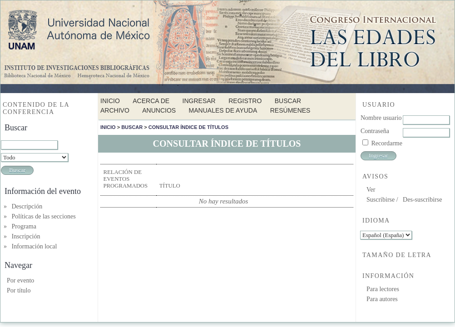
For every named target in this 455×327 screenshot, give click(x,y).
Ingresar (199, 100)
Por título (19, 290)
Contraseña (375, 131)
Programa (24, 226)
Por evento (20, 280)
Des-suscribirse (422, 199)
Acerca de (151, 100)
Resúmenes (290, 110)
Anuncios (159, 110)
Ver (370, 189)
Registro (245, 100)
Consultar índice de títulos (188, 127)
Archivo (114, 110)
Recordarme (386, 143)
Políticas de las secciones (44, 216)
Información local (34, 246)
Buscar (288, 100)
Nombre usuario (381, 117)
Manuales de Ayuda (223, 110)
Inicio (110, 100)
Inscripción (26, 236)
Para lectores (382, 289)
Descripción (27, 206)
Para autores (382, 299)
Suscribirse (380, 199)
